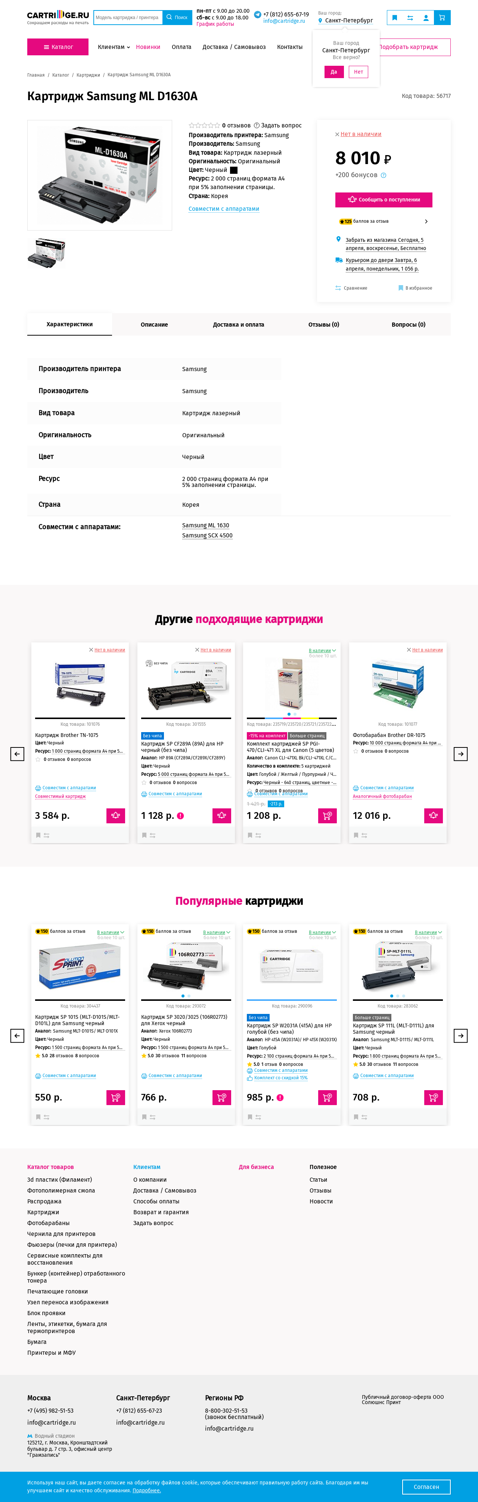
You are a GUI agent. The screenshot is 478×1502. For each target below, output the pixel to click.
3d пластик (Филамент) (59, 1179)
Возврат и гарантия (161, 1212)
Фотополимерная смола (61, 1190)
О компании (150, 1179)
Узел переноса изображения (68, 1302)
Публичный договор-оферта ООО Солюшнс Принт (403, 1400)
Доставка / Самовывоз (164, 1190)
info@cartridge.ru (284, 21)
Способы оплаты (156, 1201)
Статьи (319, 1179)
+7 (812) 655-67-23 (139, 1410)
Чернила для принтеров (61, 1233)
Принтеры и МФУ (51, 1352)
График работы (215, 24)
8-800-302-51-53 (226, 1410)
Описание (154, 324)
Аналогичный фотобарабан (382, 796)
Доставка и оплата (238, 324)
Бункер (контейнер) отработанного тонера (76, 1277)
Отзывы (321, 1190)
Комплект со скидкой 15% (281, 1078)
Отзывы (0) (323, 324)
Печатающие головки (57, 1291)
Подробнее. (147, 1490)
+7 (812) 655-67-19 (286, 14)
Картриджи (43, 1212)
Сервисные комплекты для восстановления (65, 1259)
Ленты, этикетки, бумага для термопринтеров (67, 1327)
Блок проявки (46, 1313)
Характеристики (70, 324)
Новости (321, 1201)
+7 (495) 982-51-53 (50, 1410)
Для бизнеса (256, 1167)
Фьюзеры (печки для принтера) (72, 1244)
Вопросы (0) (408, 324)
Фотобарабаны (48, 1223)
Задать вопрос (153, 1223)
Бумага (37, 1341)
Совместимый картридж (60, 796)
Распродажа (44, 1201)
